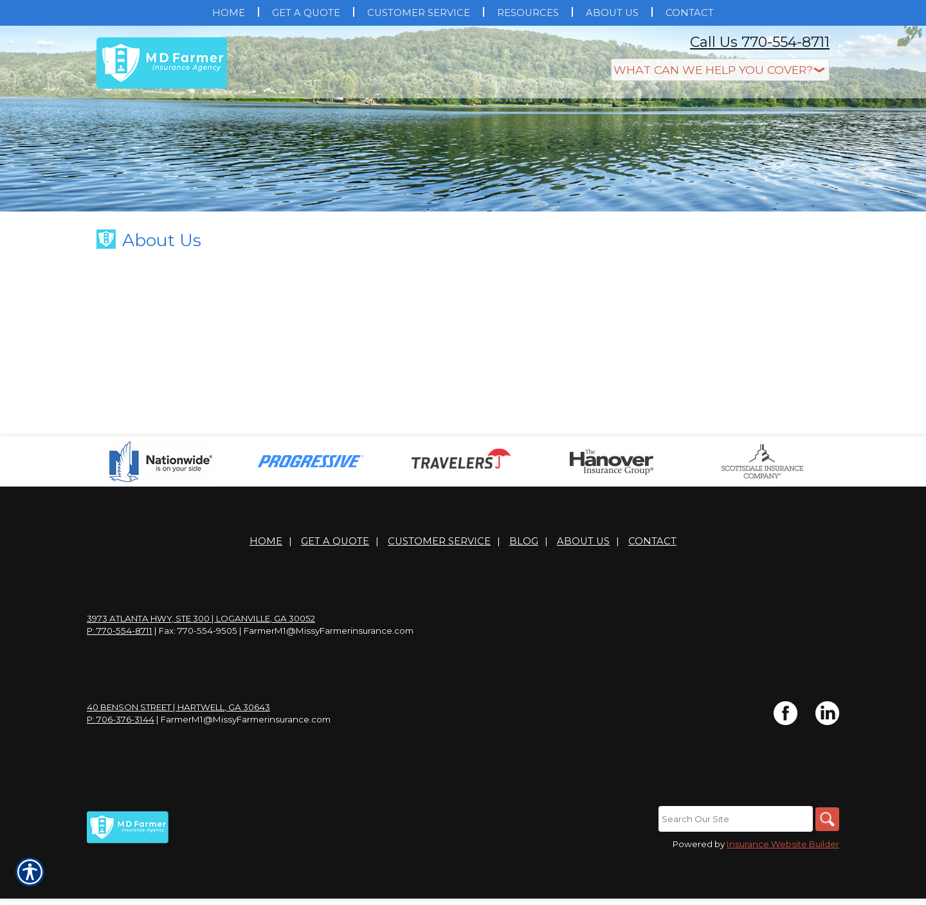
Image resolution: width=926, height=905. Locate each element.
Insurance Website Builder (783, 890)
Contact (652, 587)
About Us (583, 587)
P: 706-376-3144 (120, 765)
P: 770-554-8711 (119, 676)
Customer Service (439, 587)
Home (266, 587)
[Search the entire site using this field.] (733, 864)
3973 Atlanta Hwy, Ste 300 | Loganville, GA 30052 (201, 664)
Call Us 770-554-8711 (760, 42)
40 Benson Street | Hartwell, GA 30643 (178, 753)
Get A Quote (335, 587)
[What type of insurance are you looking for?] (720, 69)
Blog (523, 587)
